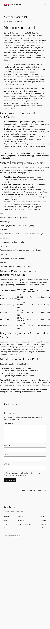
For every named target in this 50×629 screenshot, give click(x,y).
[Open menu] (45, 5)
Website (7, 464)
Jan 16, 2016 (8, 21)
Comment (8, 424)
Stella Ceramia (16, 5)
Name (7, 446)
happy (19, 21)
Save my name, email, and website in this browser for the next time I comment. (25, 474)
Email (6, 455)
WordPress (16, 535)
